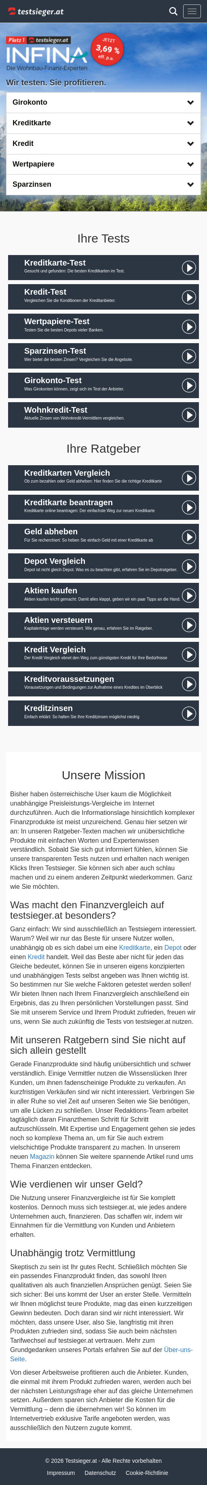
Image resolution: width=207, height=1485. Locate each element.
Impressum (61, 1473)
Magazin (42, 1156)
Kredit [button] (103, 143)
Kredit (36, 956)
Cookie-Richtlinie (147, 1473)
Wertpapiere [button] (103, 164)
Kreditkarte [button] (103, 123)
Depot (173, 947)
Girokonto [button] (103, 102)
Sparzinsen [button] (103, 184)
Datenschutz (100, 1473)
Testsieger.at (81, 1461)
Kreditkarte (134, 947)
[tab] (103, 103)
